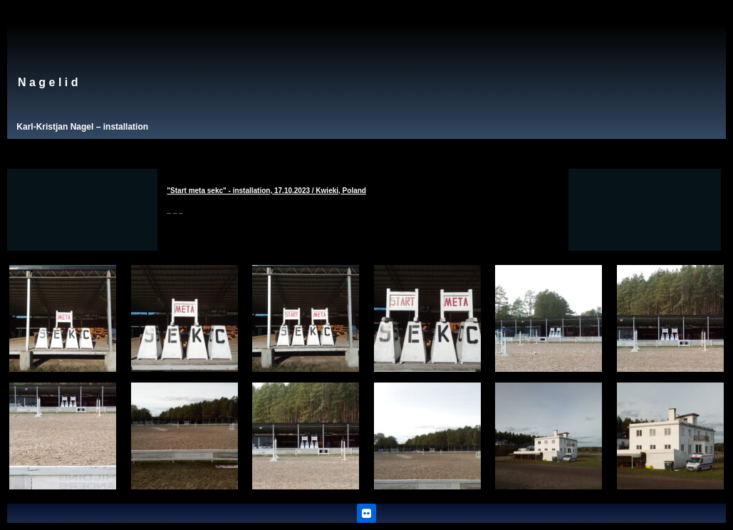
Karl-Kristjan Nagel (54, 127)
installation (125, 127)
